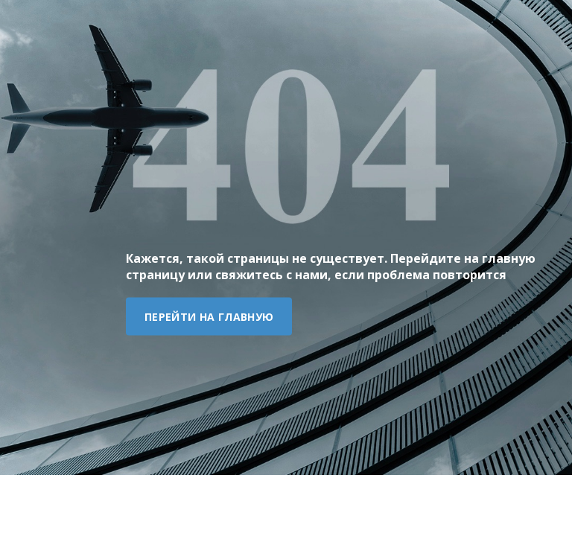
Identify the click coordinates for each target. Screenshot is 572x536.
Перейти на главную (208, 317)
